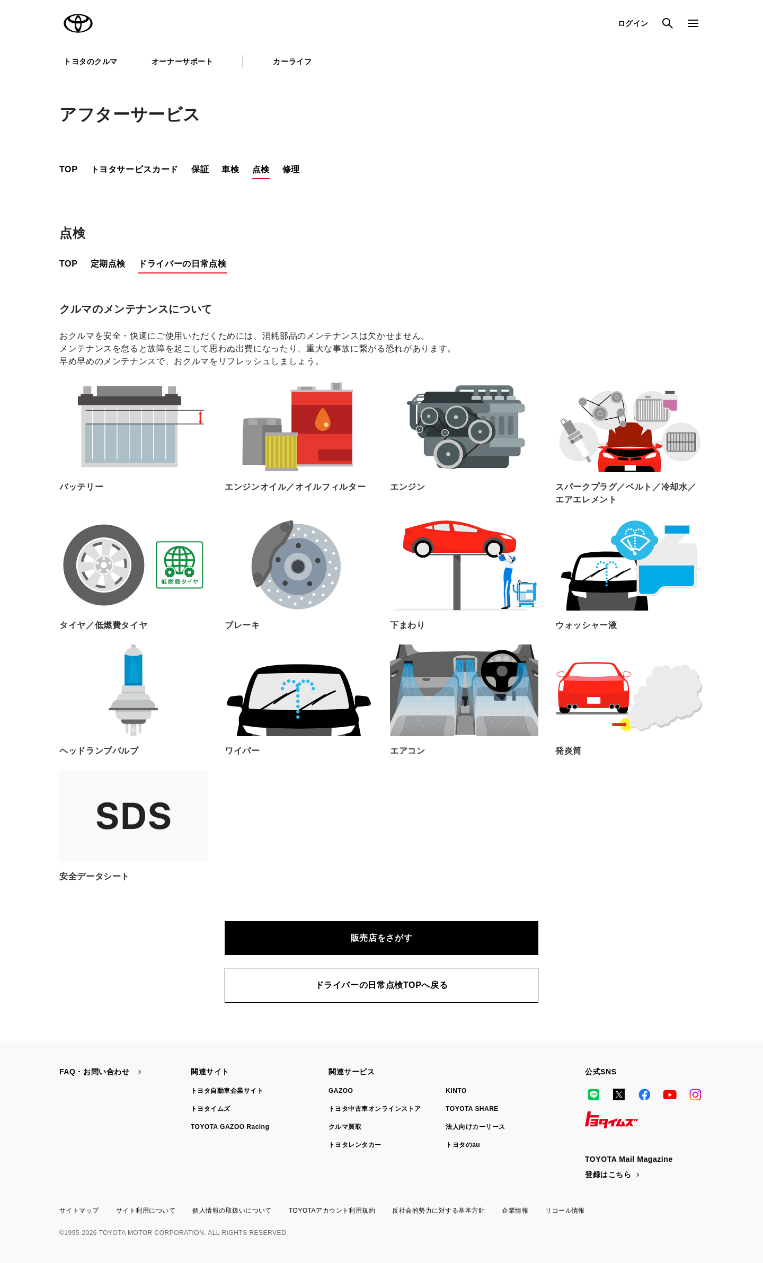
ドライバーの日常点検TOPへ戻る (381, 985)
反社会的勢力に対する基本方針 (438, 1210)
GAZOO (341, 1090)
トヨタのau (463, 1145)
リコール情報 (565, 1210)
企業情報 (515, 1210)
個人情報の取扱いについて (232, 1210)
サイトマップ (79, 1210)
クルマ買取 (345, 1126)
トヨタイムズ (210, 1108)
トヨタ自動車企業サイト (227, 1090)
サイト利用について (145, 1210)
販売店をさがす (381, 937)
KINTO (456, 1090)
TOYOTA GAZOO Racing (230, 1126)
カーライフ (292, 61)
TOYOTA (78, 23)
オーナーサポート (182, 61)
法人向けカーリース (475, 1126)
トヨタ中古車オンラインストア (375, 1108)
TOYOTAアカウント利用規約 (332, 1210)
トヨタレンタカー (355, 1145)
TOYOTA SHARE (472, 1108)
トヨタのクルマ (91, 61)
